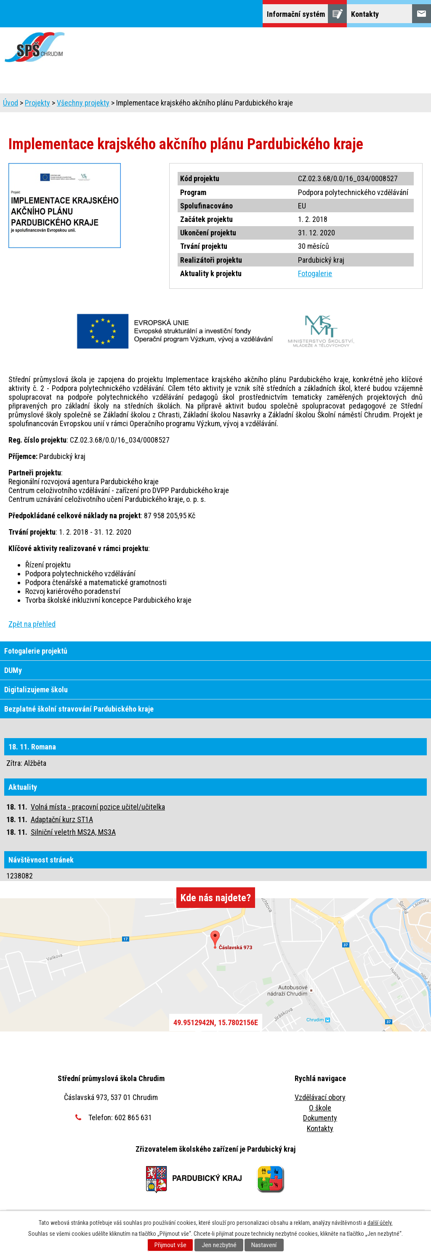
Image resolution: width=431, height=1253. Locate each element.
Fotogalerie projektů (35, 650)
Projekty (37, 102)
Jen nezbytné (219, 1245)
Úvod (10, 102)
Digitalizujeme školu (36, 689)
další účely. (380, 1222)
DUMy (13, 670)
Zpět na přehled (32, 624)
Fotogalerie (315, 273)
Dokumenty (320, 1117)
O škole (320, 1107)
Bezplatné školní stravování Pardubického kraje (79, 708)
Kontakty (320, 1128)
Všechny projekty (83, 102)
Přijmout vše (170, 1245)
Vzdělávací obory (320, 1097)
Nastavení (264, 1245)
